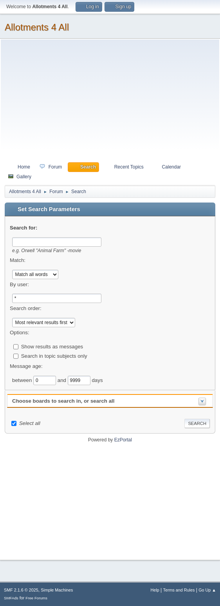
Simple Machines (57, 590)
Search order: (25, 308)
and (63, 380)
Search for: (23, 228)
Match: (17, 260)
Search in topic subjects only (54, 356)
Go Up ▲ (207, 590)
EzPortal (123, 440)
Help (155, 590)
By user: (19, 284)
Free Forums (36, 598)
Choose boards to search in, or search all (63, 401)
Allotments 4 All (37, 27)
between (22, 380)
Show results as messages (52, 347)
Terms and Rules (179, 590)
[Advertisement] (110, 103)
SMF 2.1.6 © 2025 (21, 590)
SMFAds (11, 598)
